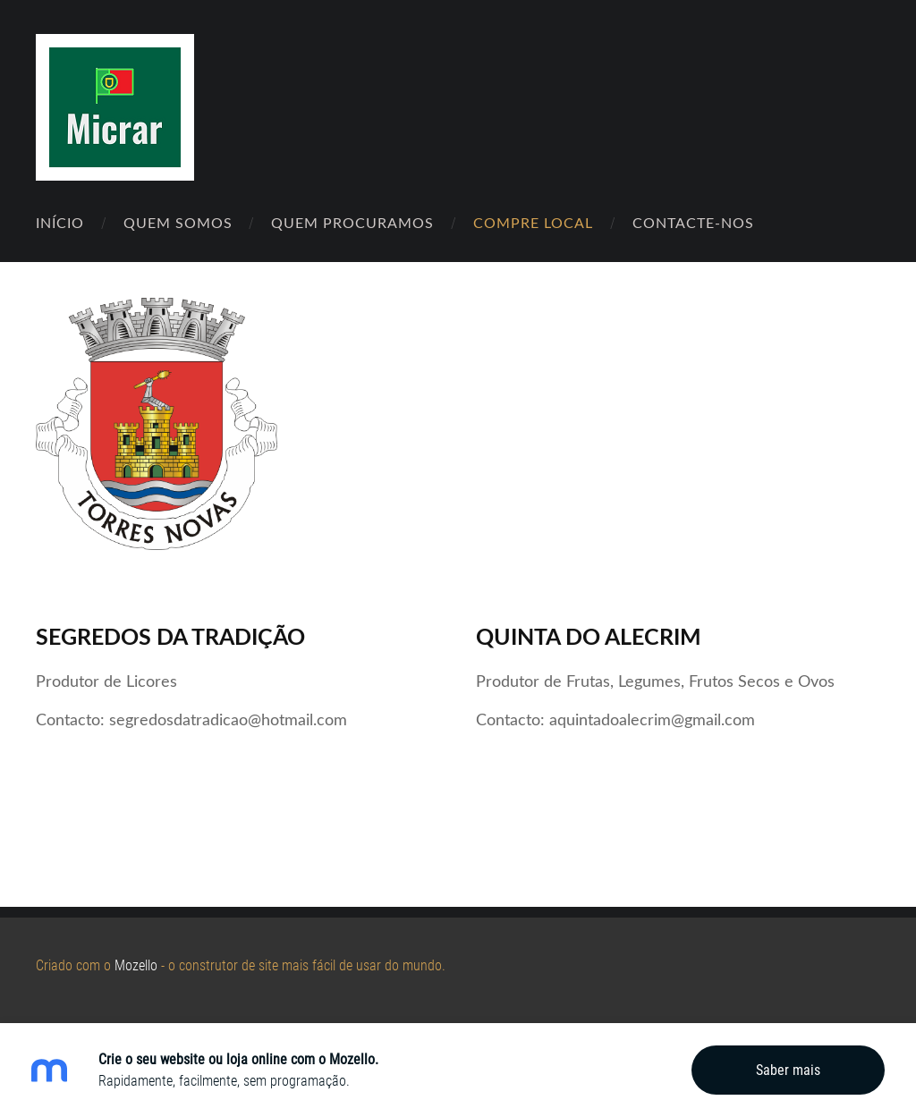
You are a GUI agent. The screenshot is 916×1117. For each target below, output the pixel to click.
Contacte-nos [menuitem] (693, 223)
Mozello (135, 965)
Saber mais (788, 1070)
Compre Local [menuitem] (533, 223)
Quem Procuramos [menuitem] (352, 223)
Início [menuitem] (60, 223)
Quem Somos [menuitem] (178, 223)
